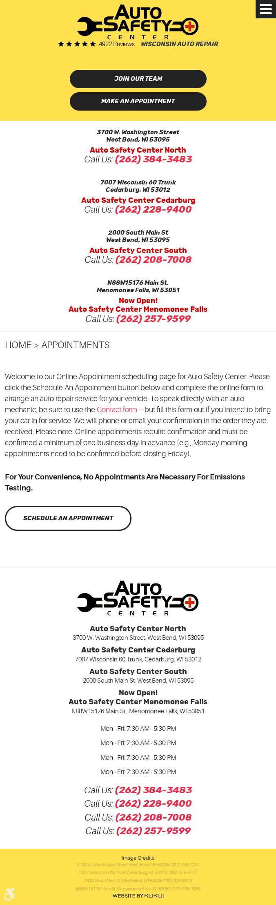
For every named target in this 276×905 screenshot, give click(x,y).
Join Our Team (138, 79)
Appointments (75, 345)
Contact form (117, 410)
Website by (138, 896)
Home (18, 345)
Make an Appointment (138, 101)
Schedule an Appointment (68, 518)
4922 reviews (117, 44)
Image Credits (138, 858)
